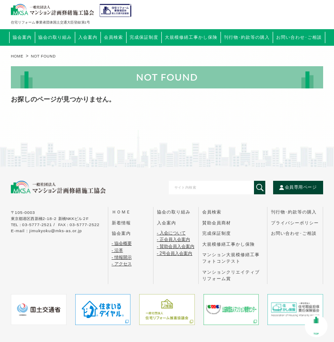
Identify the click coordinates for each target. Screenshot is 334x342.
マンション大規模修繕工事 (231, 258)
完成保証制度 (216, 233)
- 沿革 (117, 250)
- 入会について (171, 232)
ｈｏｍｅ (121, 212)
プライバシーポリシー (295, 222)
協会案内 (121, 233)
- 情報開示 (122, 257)
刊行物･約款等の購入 (294, 212)
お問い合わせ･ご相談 (294, 233)
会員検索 (113, 37)
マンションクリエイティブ (231, 275)
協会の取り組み (173, 212)
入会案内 (166, 222)
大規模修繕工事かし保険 (228, 244)
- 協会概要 (122, 243)
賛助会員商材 (216, 222)
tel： (34, 225)
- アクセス (122, 263)
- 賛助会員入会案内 (175, 246)
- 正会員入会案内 (173, 239)
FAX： (79, 225)
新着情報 (121, 222)
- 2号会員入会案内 (175, 253)
